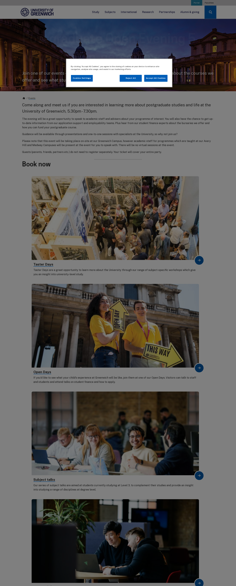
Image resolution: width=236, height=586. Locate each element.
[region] (119, 73)
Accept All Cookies (156, 78)
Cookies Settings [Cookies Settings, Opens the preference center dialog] (82, 78)
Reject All (131, 78)
